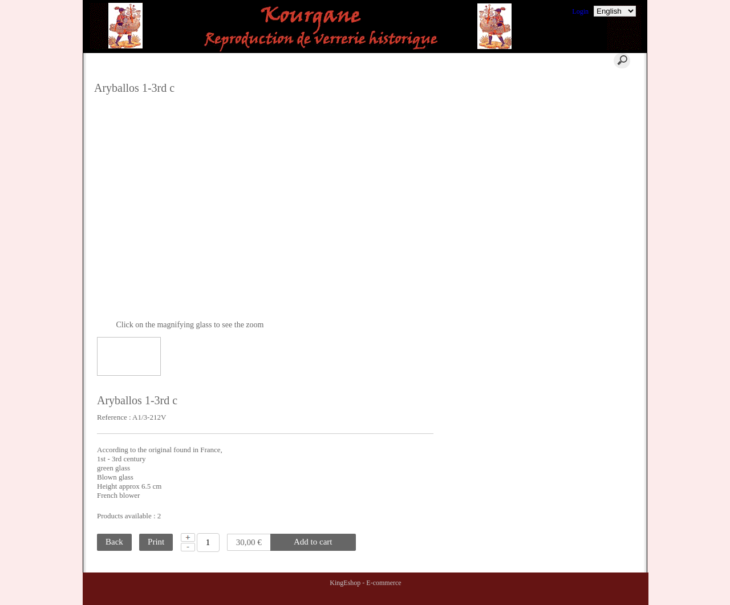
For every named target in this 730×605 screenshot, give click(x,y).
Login (580, 11)
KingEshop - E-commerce (365, 583)
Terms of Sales (583, 110)
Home (199, 60)
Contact (328, 60)
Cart (261, 60)
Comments (578, 83)
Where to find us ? (588, 96)
